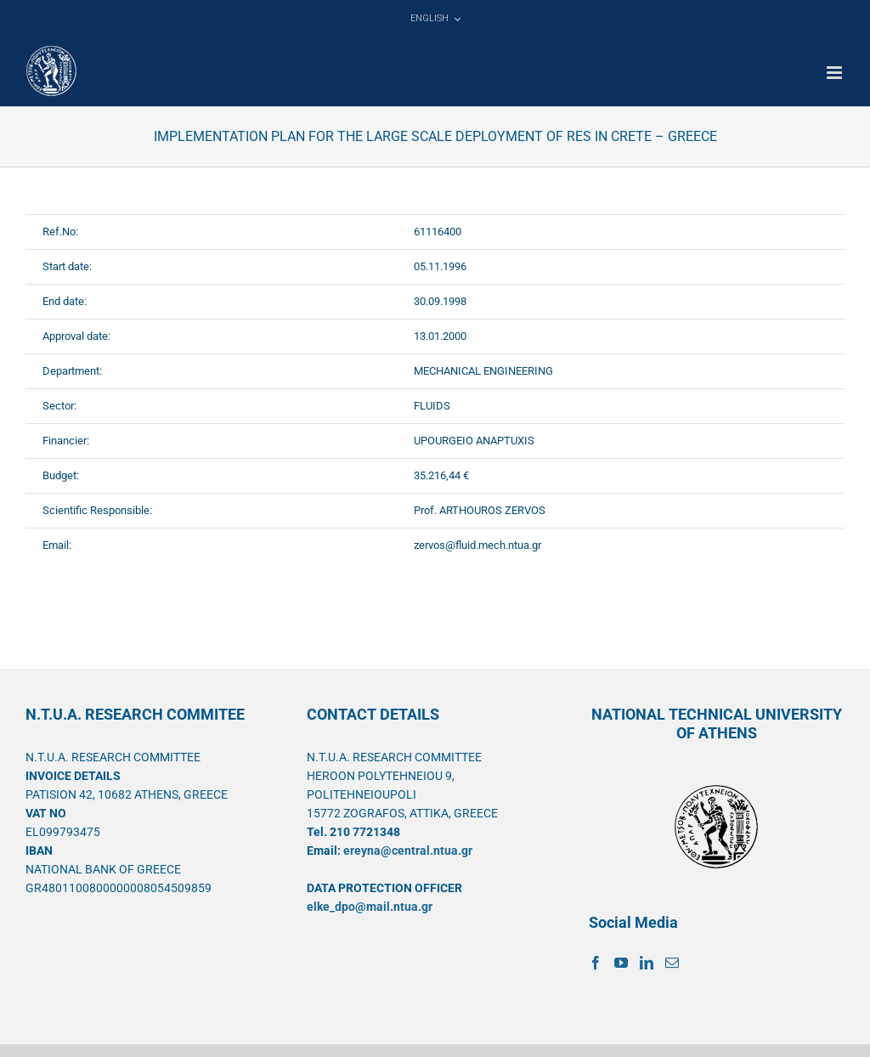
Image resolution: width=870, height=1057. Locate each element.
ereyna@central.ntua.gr (407, 850)
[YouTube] (621, 962)
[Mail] (672, 962)
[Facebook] (595, 962)
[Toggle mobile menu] (836, 73)
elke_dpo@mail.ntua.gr (369, 906)
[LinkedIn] (646, 962)
